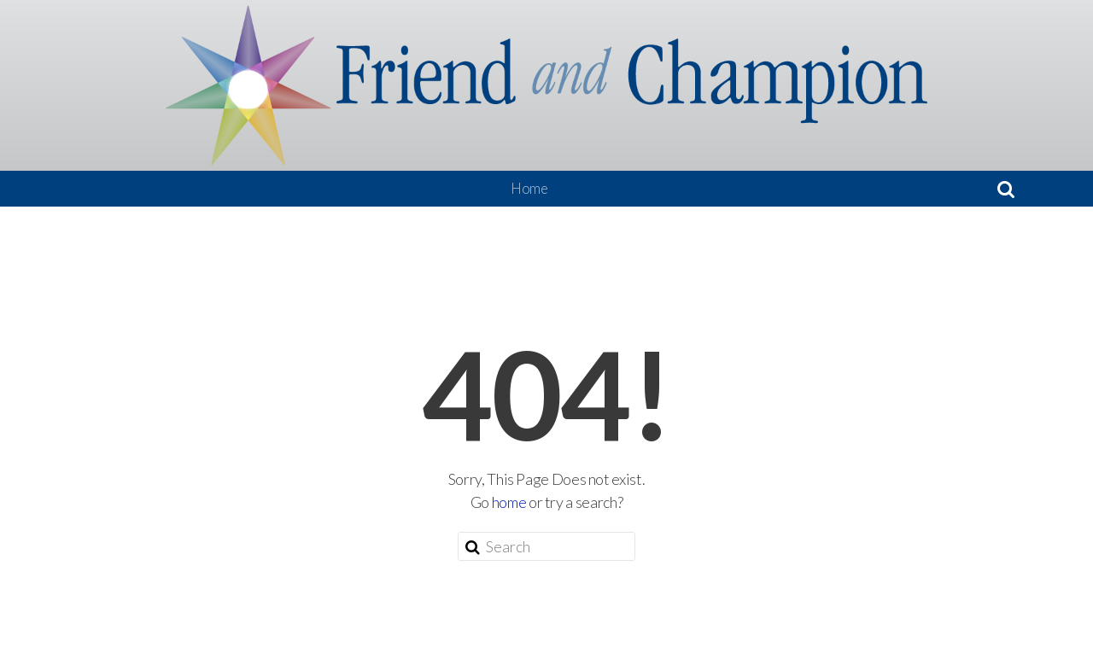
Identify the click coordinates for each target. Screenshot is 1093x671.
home (509, 502)
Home (529, 188)
